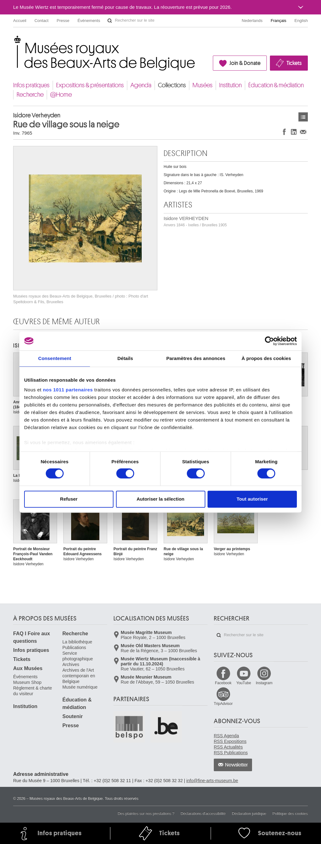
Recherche (30, 94)
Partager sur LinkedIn (293, 131)
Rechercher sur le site (109, 20)
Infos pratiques (31, 85)
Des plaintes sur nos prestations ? (146, 813)
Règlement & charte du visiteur (32, 690)
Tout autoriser (252, 499)
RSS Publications (231, 752)
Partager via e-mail (303, 131)
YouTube (243, 683)
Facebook (223, 683)
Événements (88, 20)
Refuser (69, 499)
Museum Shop (27, 682)
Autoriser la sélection (161, 499)
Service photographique (77, 656)
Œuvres (303, 116)
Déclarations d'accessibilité (203, 813)
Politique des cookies (290, 813)
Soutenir (72, 716)
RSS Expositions (230, 741)
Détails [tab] (125, 358)
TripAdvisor (223, 704)
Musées (202, 85)
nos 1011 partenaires (68, 389)
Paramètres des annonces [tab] (195, 358)
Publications (74, 647)
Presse (63, 20)
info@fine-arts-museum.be (212, 780)
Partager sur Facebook (284, 131)
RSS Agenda (226, 735)
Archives (70, 664)
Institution (230, 85)
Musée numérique (79, 687)
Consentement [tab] (54, 358)
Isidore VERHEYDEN (195, 221)
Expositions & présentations (90, 85)
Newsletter (236, 764)
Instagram (264, 683)
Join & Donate (244, 63)
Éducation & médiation (276, 85)
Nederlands (252, 20)
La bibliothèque (77, 641)
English (301, 20)
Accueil (19, 20)
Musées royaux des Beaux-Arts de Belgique (13, 40)
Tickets (294, 63)
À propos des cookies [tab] (266, 358)
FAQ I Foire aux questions (31, 637)
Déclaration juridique (249, 813)
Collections (172, 85)
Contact (41, 20)
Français (279, 20)
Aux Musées (27, 668)
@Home (61, 94)
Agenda (140, 85)
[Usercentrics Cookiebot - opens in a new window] (269, 341)
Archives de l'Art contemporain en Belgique (78, 676)
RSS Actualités (228, 747)
